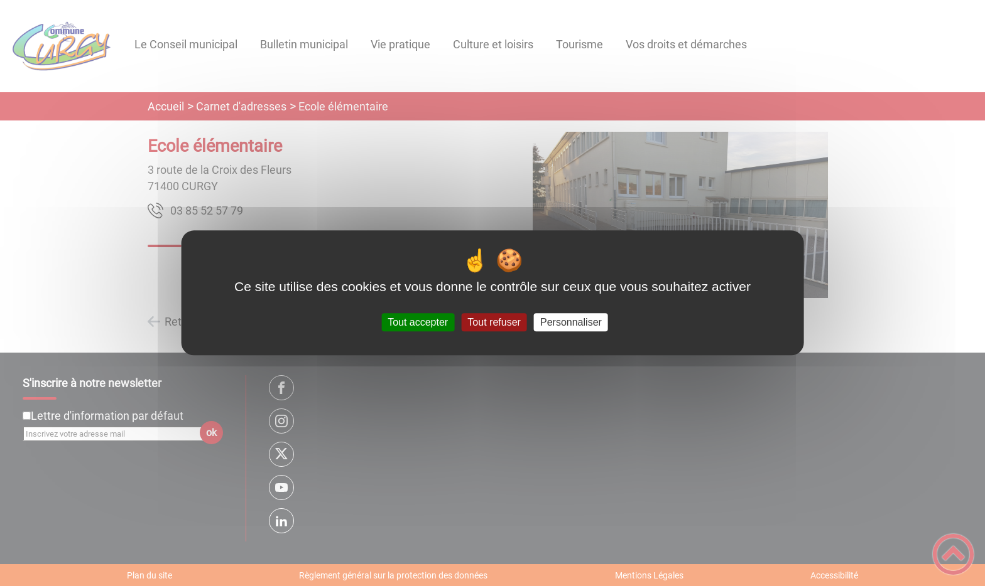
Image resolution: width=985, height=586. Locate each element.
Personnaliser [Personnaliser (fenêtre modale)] (571, 322)
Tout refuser (493, 322)
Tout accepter (418, 322)
